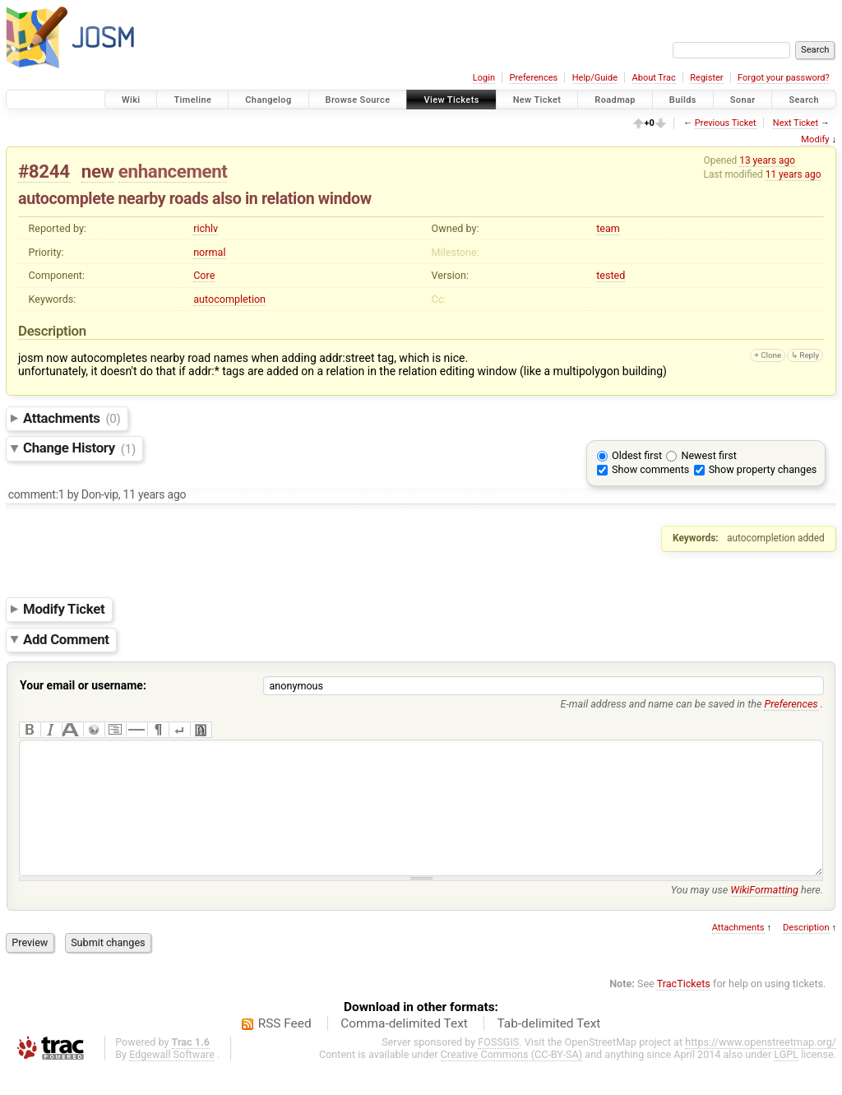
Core (204, 275)
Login (484, 77)
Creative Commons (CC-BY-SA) (512, 1079)
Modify (815, 139)
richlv (205, 228)
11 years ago (793, 174)
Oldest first (637, 455)
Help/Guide (595, 77)
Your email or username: (83, 685)
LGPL (786, 1079)
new (97, 171)
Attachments (72, 418)
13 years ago (767, 160)
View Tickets (451, 100)
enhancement (173, 171)
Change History (79, 448)
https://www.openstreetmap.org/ (760, 1066)
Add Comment (66, 639)
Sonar (743, 100)
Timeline (192, 100)
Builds (682, 100)
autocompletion (229, 299)
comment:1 (36, 494)
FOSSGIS (498, 1066)
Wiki (131, 100)
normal (209, 252)
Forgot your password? (784, 77)
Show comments (650, 469)
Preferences (533, 77)
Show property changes (763, 469)
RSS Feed (285, 1048)
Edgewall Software (172, 1079)
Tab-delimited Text (548, 1048)
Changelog (268, 100)
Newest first (708, 455)
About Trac (654, 77)
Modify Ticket (63, 609)
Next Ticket (795, 123)
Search (804, 100)
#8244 (44, 171)
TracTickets (683, 1008)
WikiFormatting (764, 914)
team (608, 228)
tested (610, 275)
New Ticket (537, 100)
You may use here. (747, 914)
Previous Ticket (725, 123)
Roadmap (615, 100)
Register (706, 77)
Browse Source (358, 100)
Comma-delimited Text (404, 1048)
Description (806, 952)
